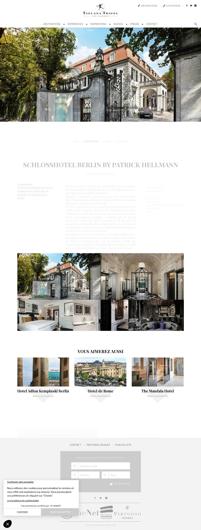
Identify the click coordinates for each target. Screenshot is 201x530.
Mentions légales (98, 444)
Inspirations (98, 24)
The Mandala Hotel (157, 391)
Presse (134, 24)
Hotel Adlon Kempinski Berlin (43, 391)
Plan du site (123, 444)
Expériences (75, 24)
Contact (152, 24)
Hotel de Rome (100, 391)
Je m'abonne (119, 484)
